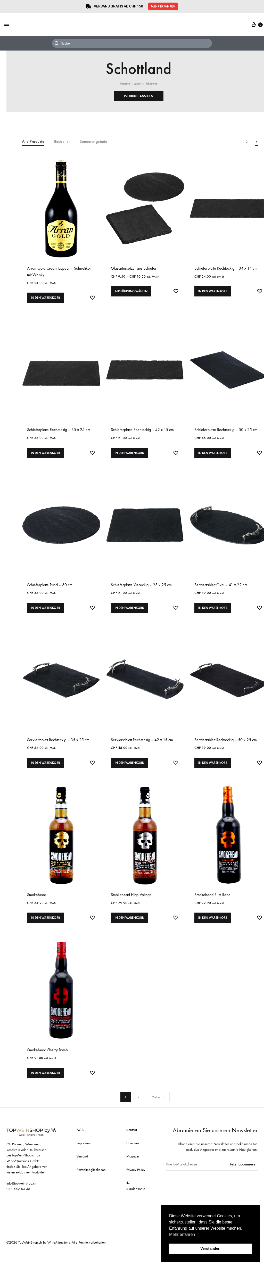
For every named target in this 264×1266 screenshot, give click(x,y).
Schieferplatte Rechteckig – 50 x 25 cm (226, 431)
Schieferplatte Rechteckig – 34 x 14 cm (225, 268)
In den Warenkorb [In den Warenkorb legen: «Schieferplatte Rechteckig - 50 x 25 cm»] (212, 456)
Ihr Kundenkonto (135, 1198)
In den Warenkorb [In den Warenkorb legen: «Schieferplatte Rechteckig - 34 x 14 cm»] (212, 293)
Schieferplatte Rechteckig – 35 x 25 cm (58, 431)
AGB (80, 1141)
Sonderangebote (93, 141)
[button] (163, 6)
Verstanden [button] (210, 1248)
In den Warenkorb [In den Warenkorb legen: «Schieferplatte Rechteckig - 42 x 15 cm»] (129, 456)
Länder (138, 83)
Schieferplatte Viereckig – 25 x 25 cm (141, 588)
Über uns (132, 1154)
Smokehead (36, 902)
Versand (82, 1168)
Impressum (84, 1154)
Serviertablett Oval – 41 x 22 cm (220, 588)
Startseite (124, 83)
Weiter (158, 1108)
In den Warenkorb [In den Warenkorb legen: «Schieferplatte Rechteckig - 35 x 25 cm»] (45, 456)
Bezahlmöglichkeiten (91, 1181)
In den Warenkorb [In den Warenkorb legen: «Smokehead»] (45, 927)
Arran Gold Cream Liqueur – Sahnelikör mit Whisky (59, 271)
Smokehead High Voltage (131, 902)
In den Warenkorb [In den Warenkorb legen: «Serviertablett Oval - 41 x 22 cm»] (212, 613)
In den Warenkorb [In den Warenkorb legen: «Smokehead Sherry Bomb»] (45, 1084)
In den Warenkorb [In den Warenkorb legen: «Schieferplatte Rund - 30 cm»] (45, 613)
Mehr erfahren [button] (182, 1234)
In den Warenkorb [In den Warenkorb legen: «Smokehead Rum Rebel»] (212, 927)
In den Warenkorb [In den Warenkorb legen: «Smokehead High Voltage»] (129, 927)
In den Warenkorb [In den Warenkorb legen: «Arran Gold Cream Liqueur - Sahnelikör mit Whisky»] (45, 300)
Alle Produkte (33, 141)
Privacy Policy (135, 1181)
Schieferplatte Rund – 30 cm (49, 588)
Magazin (132, 1168)
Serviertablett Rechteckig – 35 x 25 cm (58, 745)
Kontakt (131, 1141)
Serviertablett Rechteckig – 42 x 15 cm (142, 745)
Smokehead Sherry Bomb (47, 1059)
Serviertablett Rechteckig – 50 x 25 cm (225, 745)
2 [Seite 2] (138, 1108)
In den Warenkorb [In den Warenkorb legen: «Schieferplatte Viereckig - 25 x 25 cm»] (129, 613)
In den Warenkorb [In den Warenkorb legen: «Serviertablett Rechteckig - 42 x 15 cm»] (129, 770)
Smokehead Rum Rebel (212, 902)
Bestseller (62, 141)
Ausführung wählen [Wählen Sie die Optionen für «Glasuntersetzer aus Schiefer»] (131, 293)
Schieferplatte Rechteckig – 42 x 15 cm (142, 431)
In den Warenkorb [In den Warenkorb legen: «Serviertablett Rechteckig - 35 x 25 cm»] (45, 770)
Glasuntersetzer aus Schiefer (133, 268)
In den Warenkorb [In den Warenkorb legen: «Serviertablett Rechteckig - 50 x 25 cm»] (212, 770)
